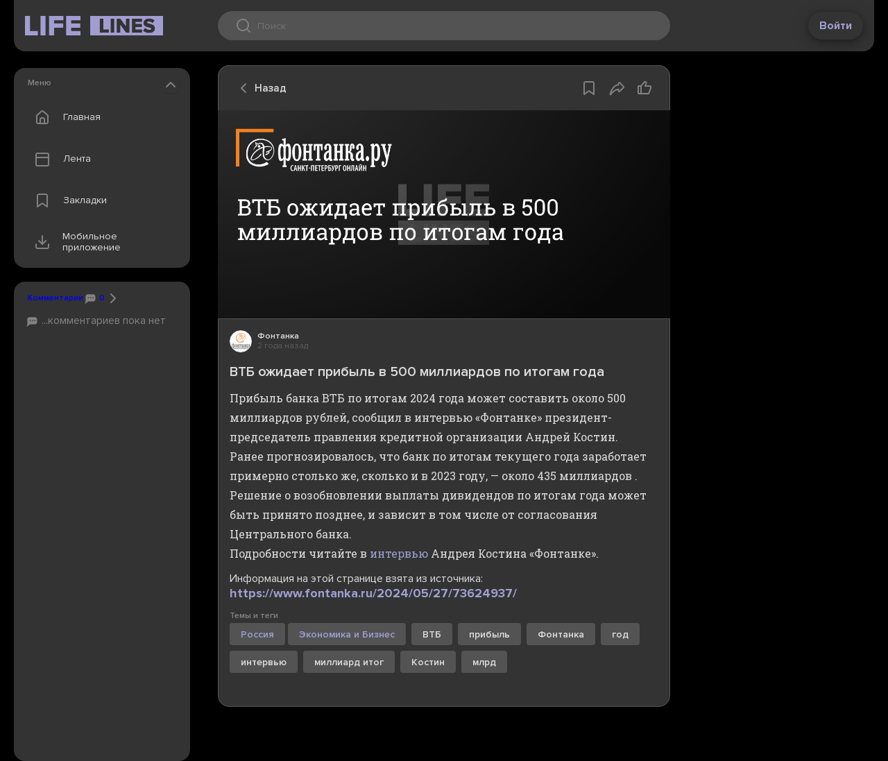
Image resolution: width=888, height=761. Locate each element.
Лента (59, 159)
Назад (259, 88)
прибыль (489, 634)
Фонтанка (561, 634)
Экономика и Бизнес (347, 634)
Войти (835, 26)
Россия (257, 634)
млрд (484, 662)
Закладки (67, 200)
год (620, 634)
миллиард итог (349, 662)
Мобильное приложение (74, 242)
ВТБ (431, 634)
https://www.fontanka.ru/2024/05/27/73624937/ (373, 593)
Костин (428, 662)
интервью (399, 553)
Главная (64, 117)
